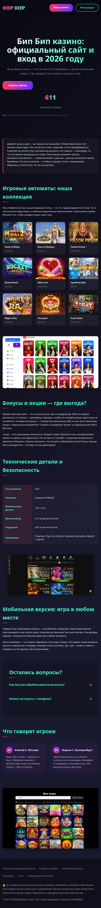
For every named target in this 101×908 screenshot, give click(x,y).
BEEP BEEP (14, 8)
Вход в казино (61, 7)
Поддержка (8, 875)
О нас (21, 875)
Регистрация (87, 7)
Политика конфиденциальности (19, 868)
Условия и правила (49, 868)
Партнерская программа (40, 875)
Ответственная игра (73, 868)
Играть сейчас (18, 85)
